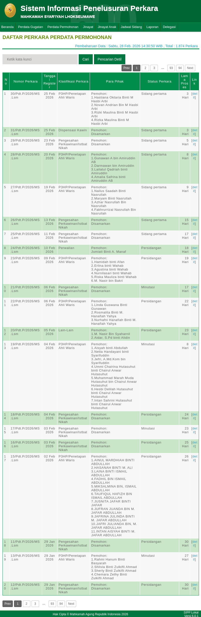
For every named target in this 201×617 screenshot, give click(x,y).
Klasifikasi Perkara (73, 81)
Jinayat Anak (107, 27)
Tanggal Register (49, 81)
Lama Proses (184, 81)
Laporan (152, 27)
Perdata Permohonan (62, 27)
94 (180, 68)
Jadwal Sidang (131, 27)
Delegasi (169, 27)
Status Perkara (159, 81)
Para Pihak (115, 81)
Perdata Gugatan (30, 27)
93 (171, 68)
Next (190, 68)
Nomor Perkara (26, 81)
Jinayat (88, 27)
